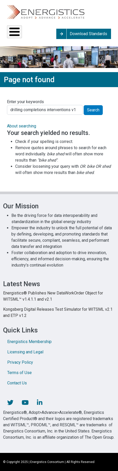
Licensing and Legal (25, 352)
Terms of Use (19, 372)
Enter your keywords (25, 101)
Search (93, 110)
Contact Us (17, 383)
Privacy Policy (20, 362)
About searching (21, 126)
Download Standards (88, 33)
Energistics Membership (29, 341)
